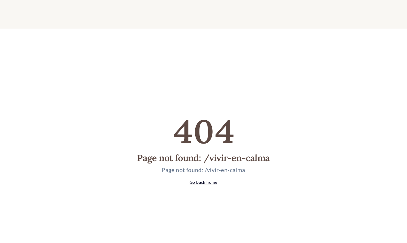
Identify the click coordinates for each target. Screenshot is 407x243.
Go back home (203, 182)
